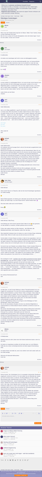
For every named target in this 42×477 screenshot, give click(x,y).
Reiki (15, 10)
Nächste (8, 22)
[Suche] (40, 1)
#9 (40, 334)
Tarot (29, 6)
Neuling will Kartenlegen (10, 442)
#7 (40, 218)
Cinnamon (5, 432)
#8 (40, 287)
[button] (3, 413)
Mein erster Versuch (9, 436)
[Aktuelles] (37, 1)
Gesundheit (11, 10)
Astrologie (16, 6)
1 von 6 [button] (2, 22)
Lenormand (22, 6)
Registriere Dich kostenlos (8, 11)
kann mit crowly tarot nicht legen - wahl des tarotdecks (19, 453)
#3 (40, 80)
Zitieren (39, 39)
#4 (40, 104)
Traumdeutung (11, 8)
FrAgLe (5, 443)
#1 (40, 30)
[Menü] (1, 1)
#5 (40, 143)
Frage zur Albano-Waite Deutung (13, 430)
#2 (40, 52)
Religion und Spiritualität (21, 8)
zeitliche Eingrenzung (10, 447)
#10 (40, 372)
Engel (29, 8)
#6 (40, 185)
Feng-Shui (4, 8)
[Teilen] (39, 30)
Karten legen (34, 6)
